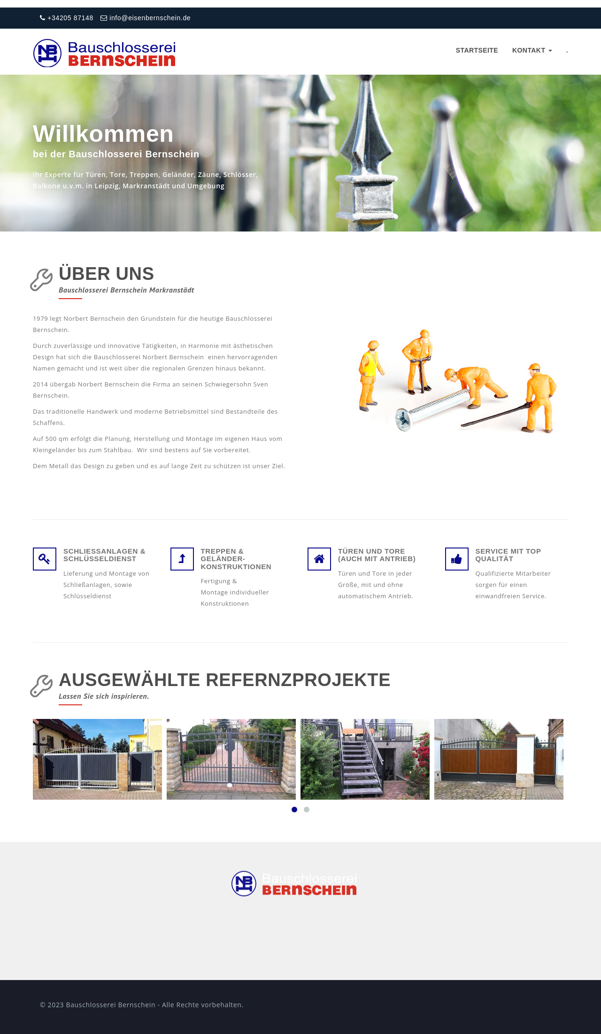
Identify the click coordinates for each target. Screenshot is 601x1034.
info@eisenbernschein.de (145, 18)
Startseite (477, 50)
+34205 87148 (66, 18)
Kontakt (532, 50)
